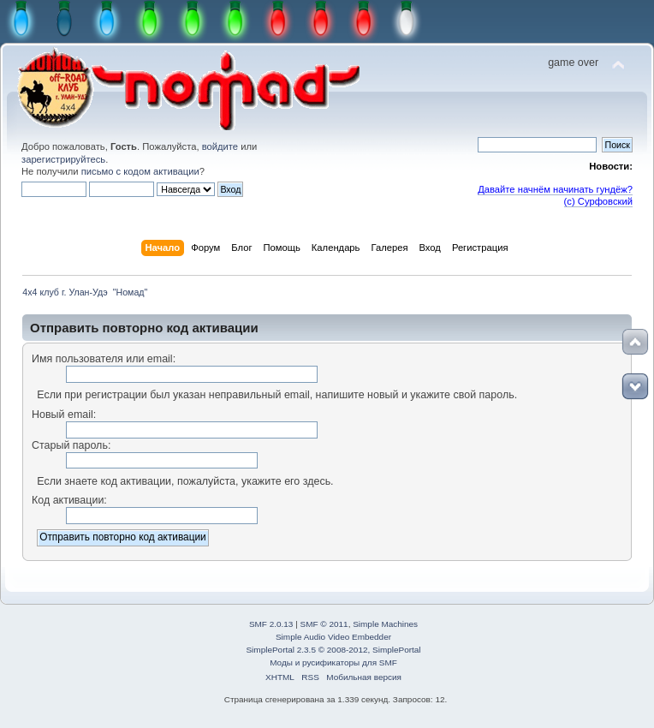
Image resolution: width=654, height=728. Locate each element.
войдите (220, 146)
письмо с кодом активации (140, 171)
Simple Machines (385, 624)
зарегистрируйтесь (63, 159)
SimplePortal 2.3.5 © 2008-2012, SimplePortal (333, 649)
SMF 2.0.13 (271, 624)
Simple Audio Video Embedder (333, 636)
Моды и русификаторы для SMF (333, 662)
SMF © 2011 (324, 624)
